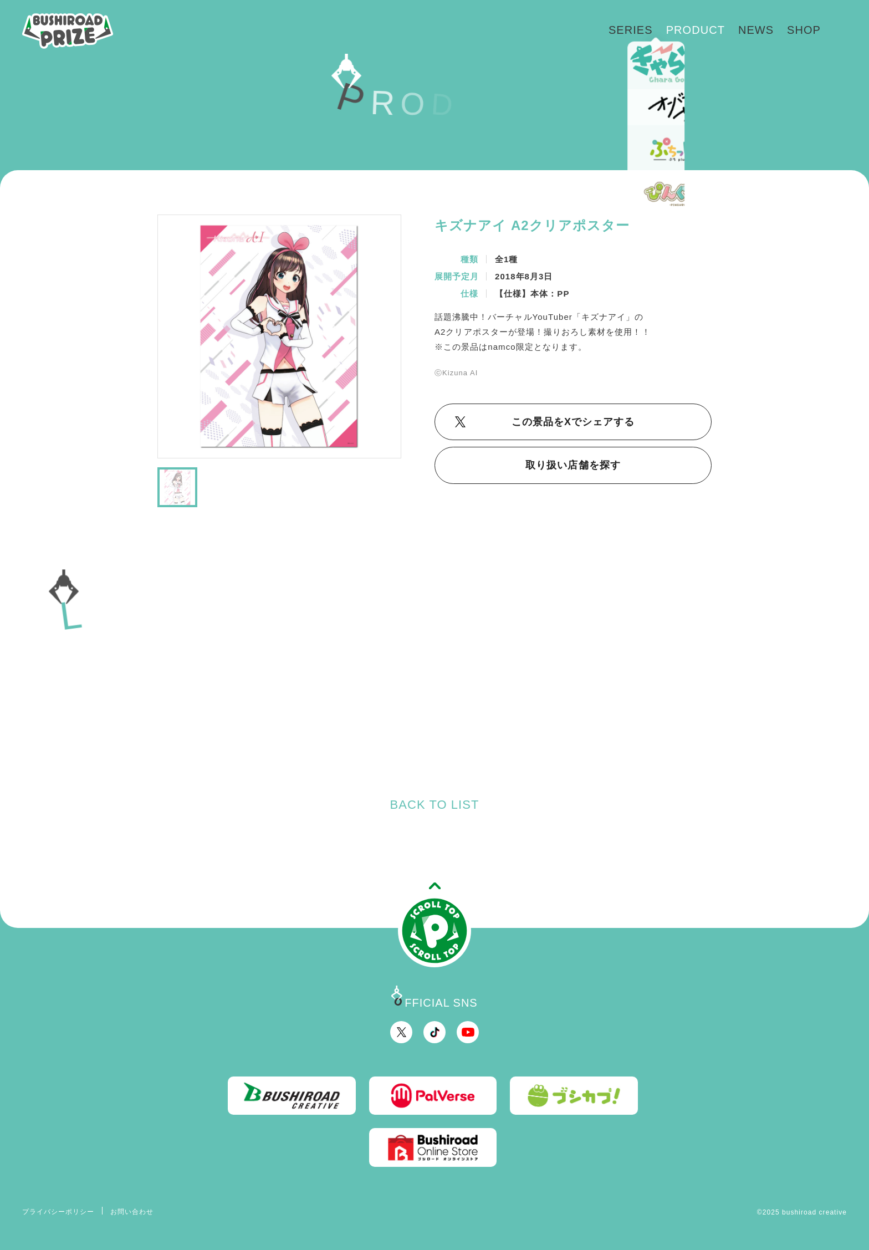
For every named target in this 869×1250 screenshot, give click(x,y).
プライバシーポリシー (58, 1212)
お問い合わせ (132, 1212)
